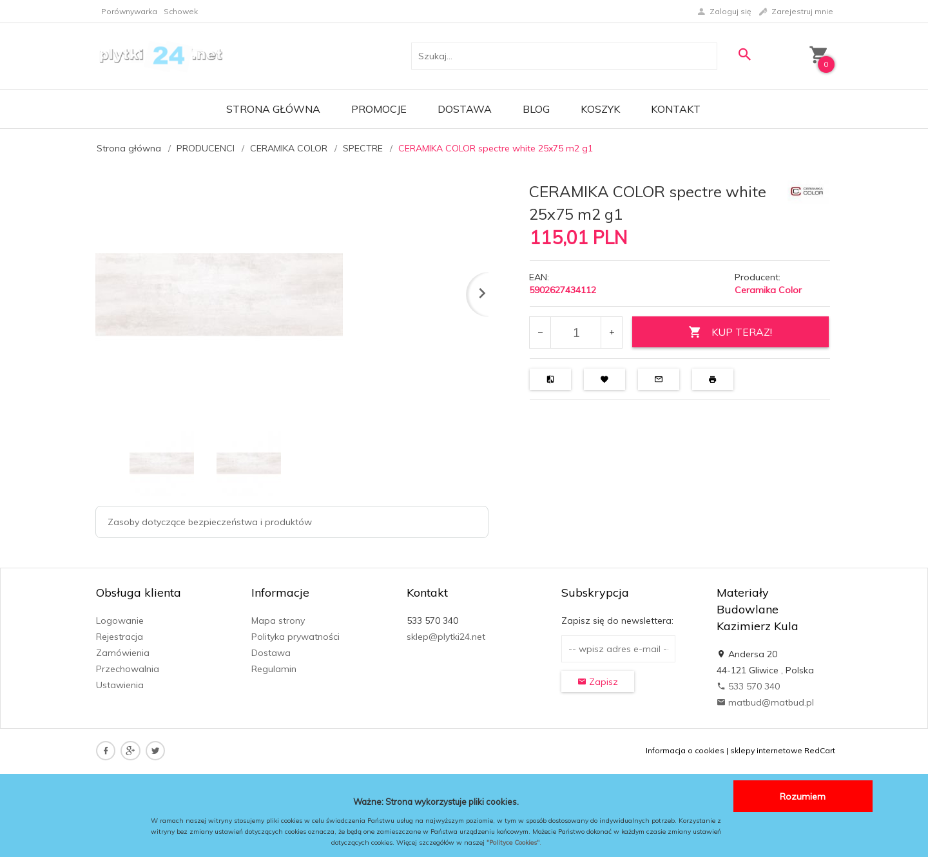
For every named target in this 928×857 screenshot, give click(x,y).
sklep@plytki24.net (446, 636)
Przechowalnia (127, 669)
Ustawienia (120, 685)
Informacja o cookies (685, 750)
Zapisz (597, 682)
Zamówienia (123, 653)
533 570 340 (748, 686)
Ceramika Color (768, 290)
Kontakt (676, 108)
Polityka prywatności (295, 636)
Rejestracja (119, 636)
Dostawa (465, 108)
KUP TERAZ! (730, 332)
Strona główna (273, 108)
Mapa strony (278, 620)
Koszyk (600, 108)
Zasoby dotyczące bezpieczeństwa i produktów (210, 522)
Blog (536, 108)
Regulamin (273, 669)
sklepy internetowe (766, 750)
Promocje (379, 108)
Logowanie (120, 620)
